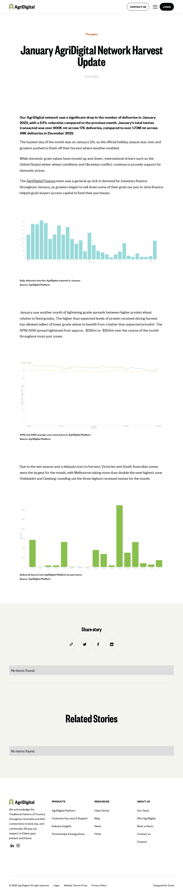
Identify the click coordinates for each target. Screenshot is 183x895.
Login (167, 7)
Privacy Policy (99, 885)
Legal (56, 885)
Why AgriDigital (146, 818)
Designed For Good (163, 885)
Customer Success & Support (70, 818)
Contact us (138, 7)
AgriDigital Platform (63, 810)
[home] (22, 7)
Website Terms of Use (75, 885)
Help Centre (101, 810)
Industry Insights (61, 826)
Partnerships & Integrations (68, 834)
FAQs (97, 834)
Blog (97, 818)
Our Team (143, 810)
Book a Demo (145, 826)
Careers (142, 841)
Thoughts (91, 34)
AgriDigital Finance (41, 180)
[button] (154, 6)
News (97, 826)
